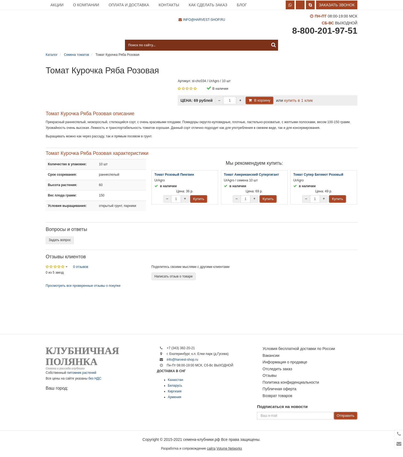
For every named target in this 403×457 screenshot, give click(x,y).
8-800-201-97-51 (324, 31)
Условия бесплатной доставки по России (298, 348)
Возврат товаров (277, 396)
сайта (211, 448)
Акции (56, 5)
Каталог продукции (73, 45)
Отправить (345, 415)
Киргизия (175, 391)
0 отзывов (80, 267)
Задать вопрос (60, 240)
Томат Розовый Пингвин (174, 175)
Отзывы (269, 375)
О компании (86, 5)
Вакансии (270, 355)
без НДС (94, 378)
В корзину (262, 100)
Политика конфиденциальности (290, 382)
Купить (198, 199)
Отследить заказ (277, 369)
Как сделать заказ (208, 5)
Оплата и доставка (129, 5)
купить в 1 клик (298, 100)
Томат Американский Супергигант (251, 175)
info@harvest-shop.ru (204, 20)
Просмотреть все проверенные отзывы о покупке (83, 286)
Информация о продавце (284, 362)
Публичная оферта (279, 389)
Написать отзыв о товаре (173, 276)
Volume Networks (229, 448)
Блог (242, 5)
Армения (174, 397)
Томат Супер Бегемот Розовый (318, 175)
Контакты (169, 5)
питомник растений (81, 373)
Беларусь (175, 385)
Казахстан (175, 380)
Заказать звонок (337, 5)
